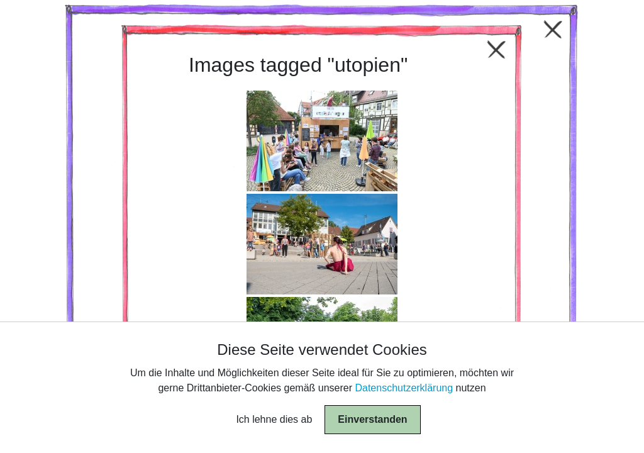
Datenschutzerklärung (404, 388)
